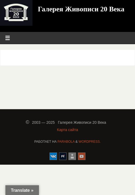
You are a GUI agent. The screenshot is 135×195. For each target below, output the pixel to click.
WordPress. (89, 142)
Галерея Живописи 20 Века (81, 9)
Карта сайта (67, 130)
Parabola (66, 142)
